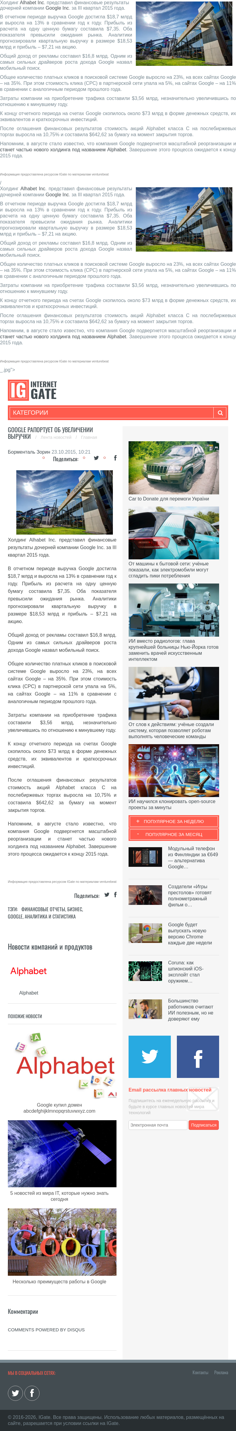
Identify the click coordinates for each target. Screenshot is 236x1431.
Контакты (200, 1372)
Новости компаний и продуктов (50, 946)
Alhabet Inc (32, 2)
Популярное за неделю (174, 821)
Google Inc (57, 8)
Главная (89, 437)
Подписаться (204, 1125)
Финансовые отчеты (43, 909)
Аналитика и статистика (50, 916)
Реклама (221, 1372)
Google (15, 916)
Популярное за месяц (173, 834)
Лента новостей (57, 437)
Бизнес (74, 909)
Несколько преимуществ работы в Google (59, 1281)
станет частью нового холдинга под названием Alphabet (63, 149)
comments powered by (46, 1329)
